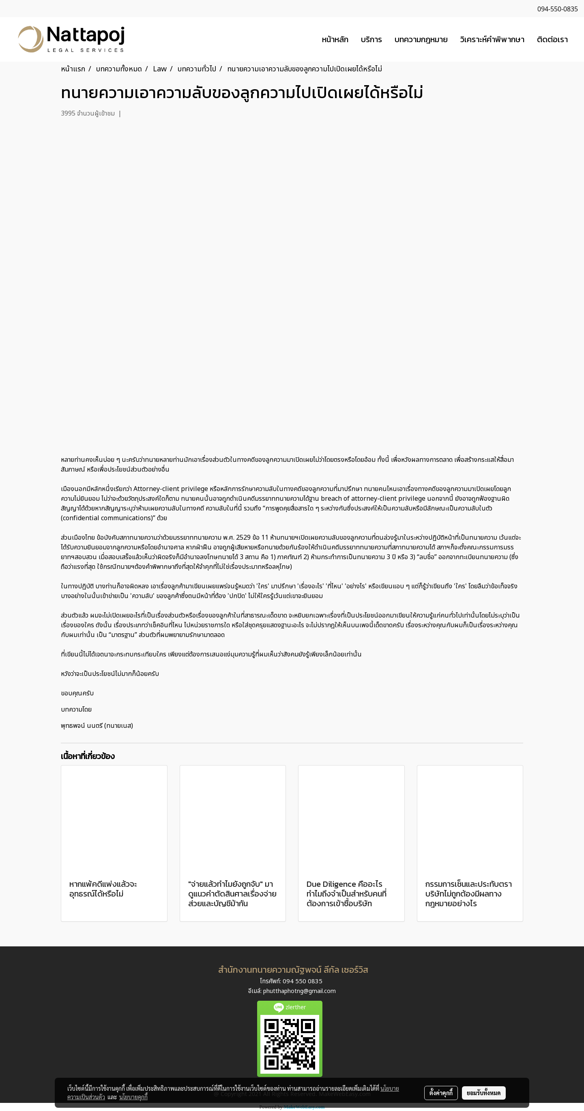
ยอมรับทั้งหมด (484, 1092)
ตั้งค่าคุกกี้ (441, 1092)
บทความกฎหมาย (421, 39)
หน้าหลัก (335, 39)
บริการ (371, 39)
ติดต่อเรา (552, 39)
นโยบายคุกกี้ (133, 1096)
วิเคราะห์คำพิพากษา (492, 39)
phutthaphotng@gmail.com (299, 991)
